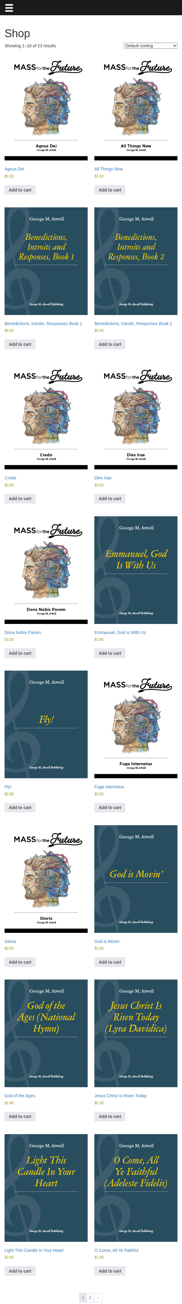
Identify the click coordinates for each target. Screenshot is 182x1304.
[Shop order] (150, 46)
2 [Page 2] (90, 1297)
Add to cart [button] (20, 190)
